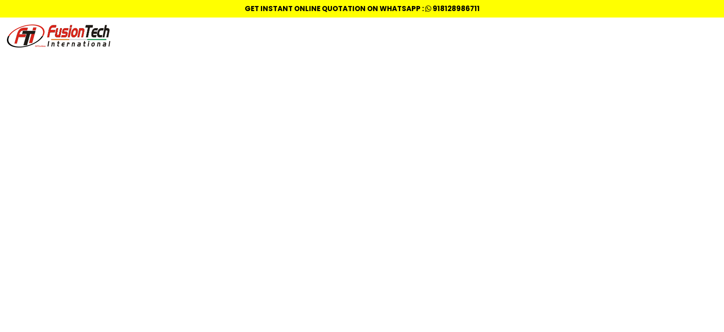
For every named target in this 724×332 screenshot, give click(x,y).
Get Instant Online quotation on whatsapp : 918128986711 (362, 8)
